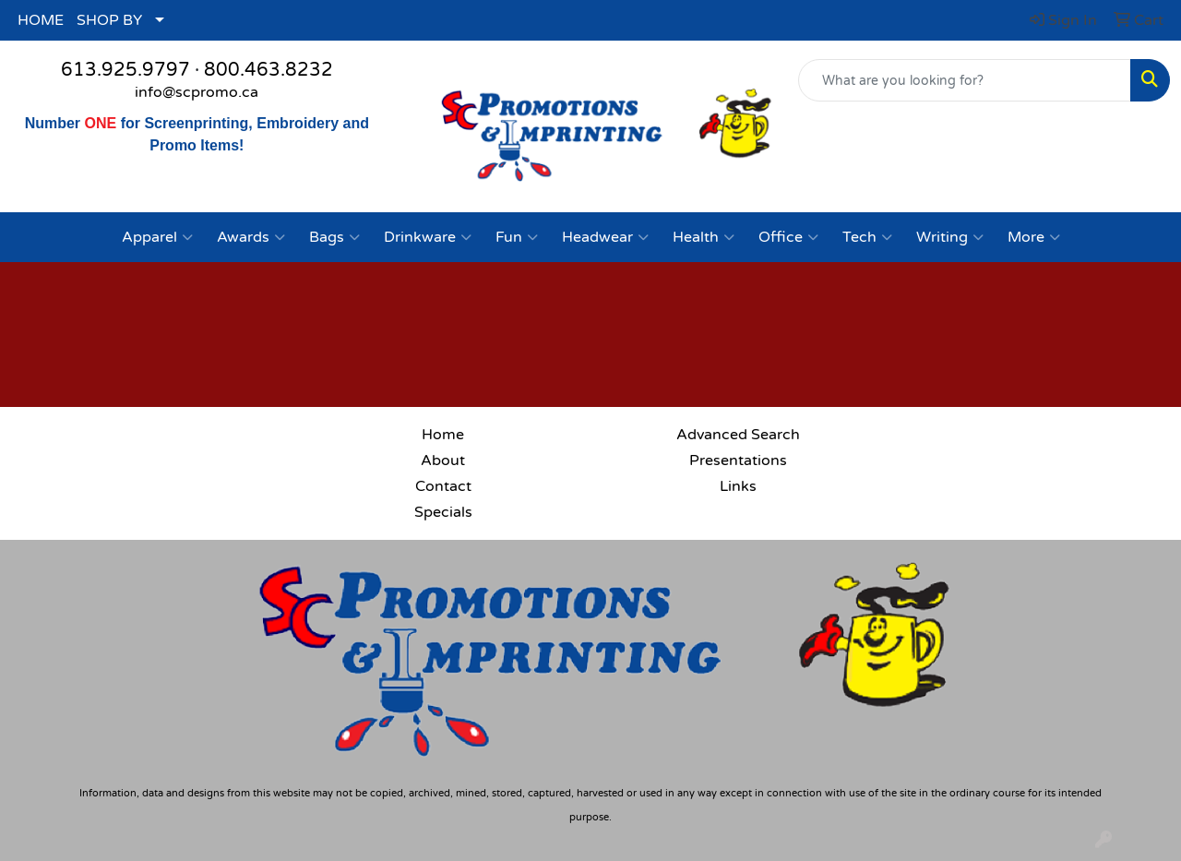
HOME (41, 20)
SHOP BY (109, 20)
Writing (950, 237)
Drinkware (427, 237)
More (1034, 237)
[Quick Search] (964, 80)
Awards (251, 237)
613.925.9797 (125, 70)
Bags (334, 237)
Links (738, 486)
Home (443, 434)
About (443, 460)
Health (703, 237)
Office (788, 237)
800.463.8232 (268, 70)
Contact (443, 486)
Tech (867, 237)
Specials (443, 512)
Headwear (605, 237)
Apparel (157, 237)
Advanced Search (738, 434)
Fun (516, 237)
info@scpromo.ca (196, 92)
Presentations (738, 460)
